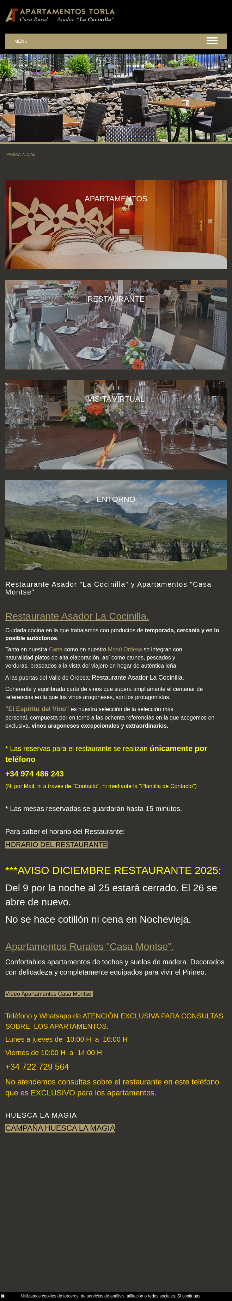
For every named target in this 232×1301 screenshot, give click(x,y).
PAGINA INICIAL (20, 154)
